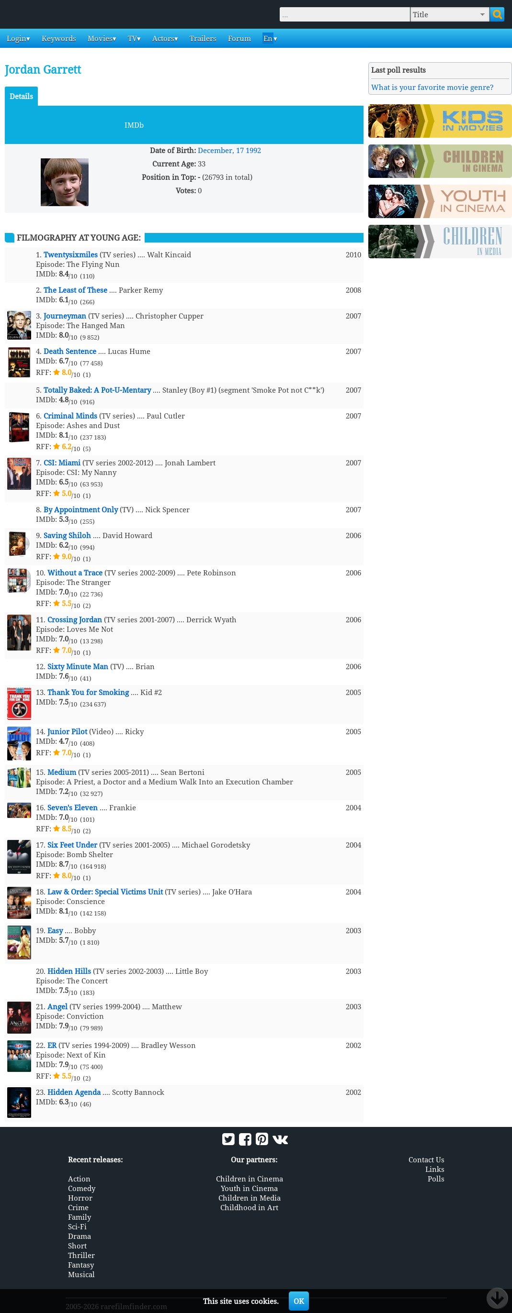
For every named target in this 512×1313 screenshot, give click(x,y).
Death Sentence (70, 351)
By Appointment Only (81, 509)
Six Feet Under (72, 845)
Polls (436, 1178)
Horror (80, 1198)
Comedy (81, 1188)
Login (15, 38)
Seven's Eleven (72, 807)
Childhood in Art (249, 1207)
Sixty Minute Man (77, 666)
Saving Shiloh (67, 535)
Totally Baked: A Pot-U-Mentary (97, 390)
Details (21, 96)
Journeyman (65, 315)
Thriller (81, 1255)
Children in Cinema (249, 1178)
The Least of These (75, 290)
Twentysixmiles (71, 254)
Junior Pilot (67, 731)
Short (77, 1245)
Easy (55, 930)
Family (79, 1217)
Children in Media (249, 1198)
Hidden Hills (69, 971)
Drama (79, 1236)
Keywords (58, 38)
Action (79, 1178)
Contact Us (426, 1159)
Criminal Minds (70, 415)
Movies (99, 38)
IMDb (134, 125)
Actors (162, 38)
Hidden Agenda (74, 1092)
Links (434, 1169)
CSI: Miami (62, 462)
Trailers (202, 38)
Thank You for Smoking (88, 692)
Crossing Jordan (74, 619)
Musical (81, 1274)
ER (52, 1045)
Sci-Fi (77, 1226)
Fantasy (81, 1264)
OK (299, 1301)
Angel (57, 1006)
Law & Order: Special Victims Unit (105, 891)
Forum (238, 38)
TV (131, 38)
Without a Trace (74, 572)
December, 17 (221, 150)
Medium (61, 772)
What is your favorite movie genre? (432, 87)
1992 (253, 150)
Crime (78, 1207)
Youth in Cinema (249, 1188)
